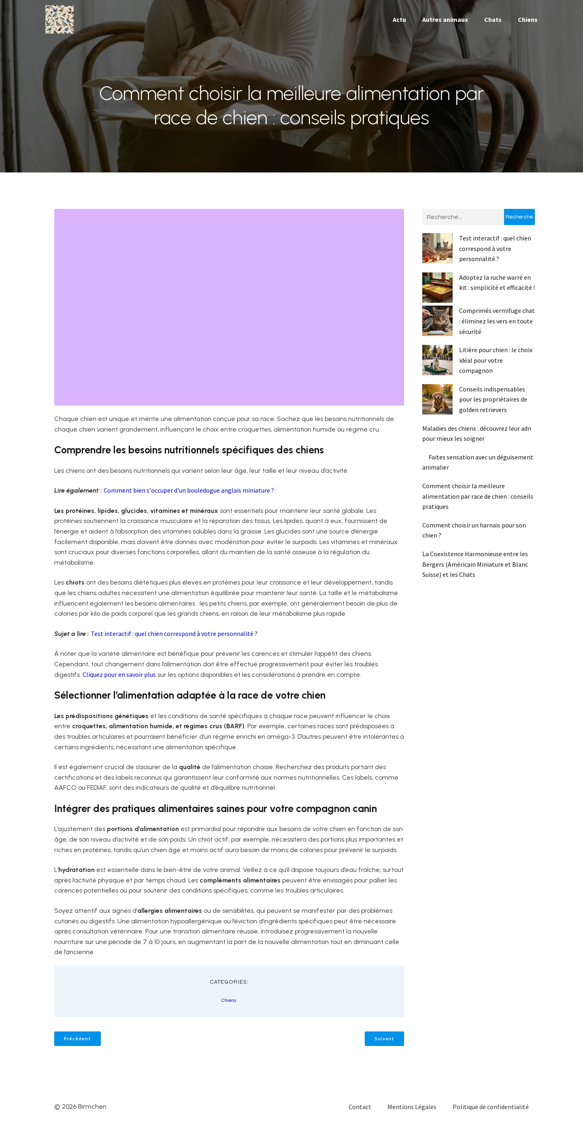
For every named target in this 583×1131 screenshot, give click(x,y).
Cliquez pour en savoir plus (119, 680)
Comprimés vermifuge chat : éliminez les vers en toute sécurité (497, 327)
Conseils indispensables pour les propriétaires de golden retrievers (493, 405)
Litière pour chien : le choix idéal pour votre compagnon (495, 366)
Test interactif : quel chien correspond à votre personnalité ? (174, 640)
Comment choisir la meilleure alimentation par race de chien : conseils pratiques (477, 502)
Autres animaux (445, 22)
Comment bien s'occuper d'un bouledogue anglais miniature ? (189, 496)
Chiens (528, 22)
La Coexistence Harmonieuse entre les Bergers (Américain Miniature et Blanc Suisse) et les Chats (475, 570)
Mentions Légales (411, 1113)
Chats (493, 22)
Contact (360, 1113)
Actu (399, 22)
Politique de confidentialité (491, 1113)
